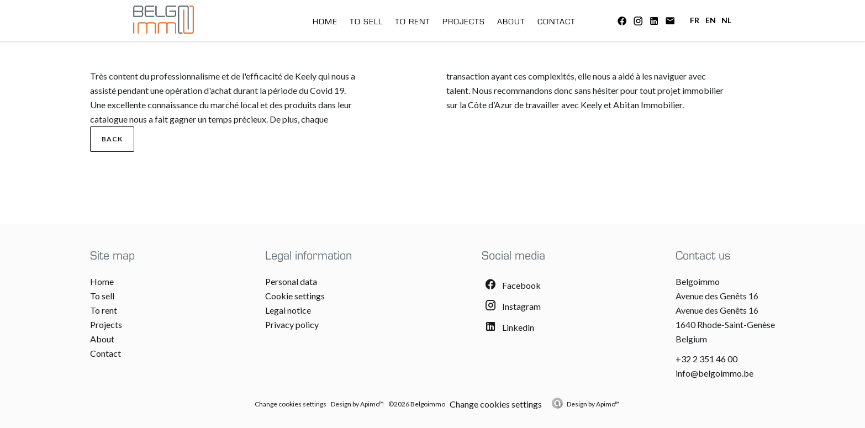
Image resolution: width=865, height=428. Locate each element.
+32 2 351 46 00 (706, 358)
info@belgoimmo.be (714, 373)
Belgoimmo (698, 281)
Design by (593, 404)
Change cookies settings (290, 404)
